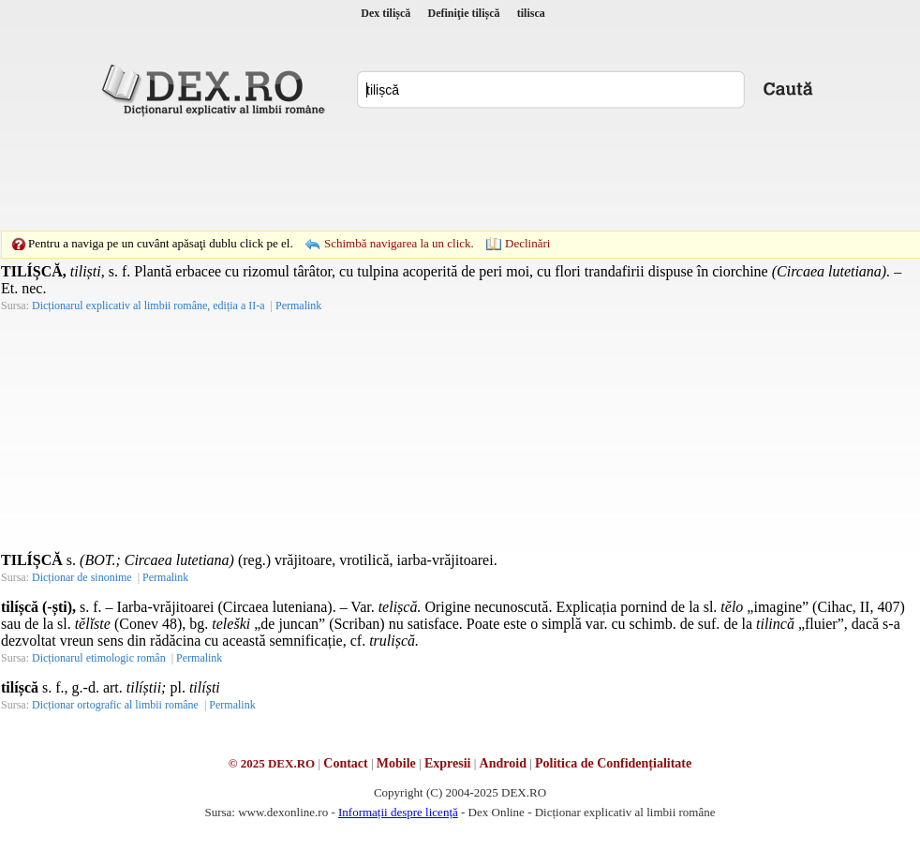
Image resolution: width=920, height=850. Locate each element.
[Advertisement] (330, 154)
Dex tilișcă (385, 13)
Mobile (396, 763)
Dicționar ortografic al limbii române (115, 704)
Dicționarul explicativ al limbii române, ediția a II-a (148, 305)
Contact (345, 763)
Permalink (298, 305)
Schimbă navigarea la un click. (399, 243)
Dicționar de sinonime (82, 577)
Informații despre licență (398, 812)
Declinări (527, 243)
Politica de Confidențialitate (613, 763)
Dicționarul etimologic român (99, 657)
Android (503, 763)
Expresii (447, 763)
